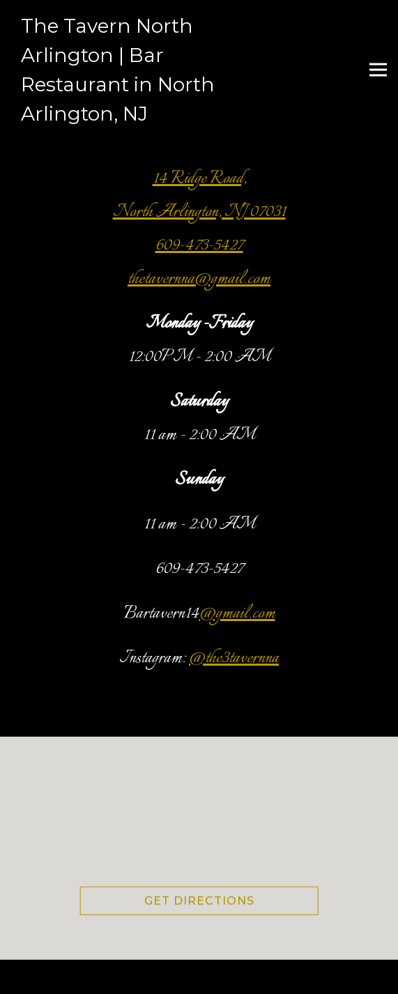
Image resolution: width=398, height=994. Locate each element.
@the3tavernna (234, 658)
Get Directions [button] (199, 903)
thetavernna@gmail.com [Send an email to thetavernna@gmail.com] (199, 279)
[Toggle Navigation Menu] (378, 69)
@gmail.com (237, 613)
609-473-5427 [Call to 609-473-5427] (199, 245)
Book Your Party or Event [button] (199, 976)
